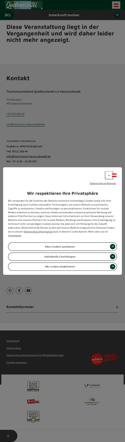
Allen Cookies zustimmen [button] (60, 246)
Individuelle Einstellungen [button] (59, 256)
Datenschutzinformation (38, 231)
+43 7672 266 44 (15, 113)
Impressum (14, 235)
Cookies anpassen (16, 362)
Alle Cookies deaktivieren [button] (60, 266)
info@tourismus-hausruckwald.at (25, 124)
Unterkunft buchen (60, 15)
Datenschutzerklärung (103, 183)
